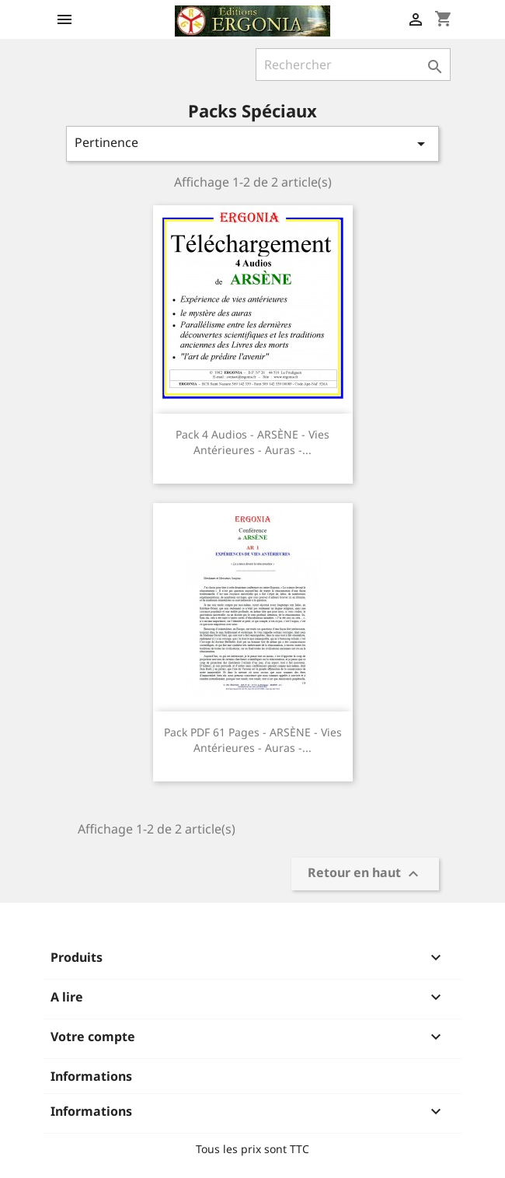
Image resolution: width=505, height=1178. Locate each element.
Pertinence (252, 143)
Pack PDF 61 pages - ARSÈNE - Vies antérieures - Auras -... (253, 740)
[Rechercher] (353, 64)
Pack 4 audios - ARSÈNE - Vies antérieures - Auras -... (252, 442)
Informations (91, 1076)
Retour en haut (365, 874)
